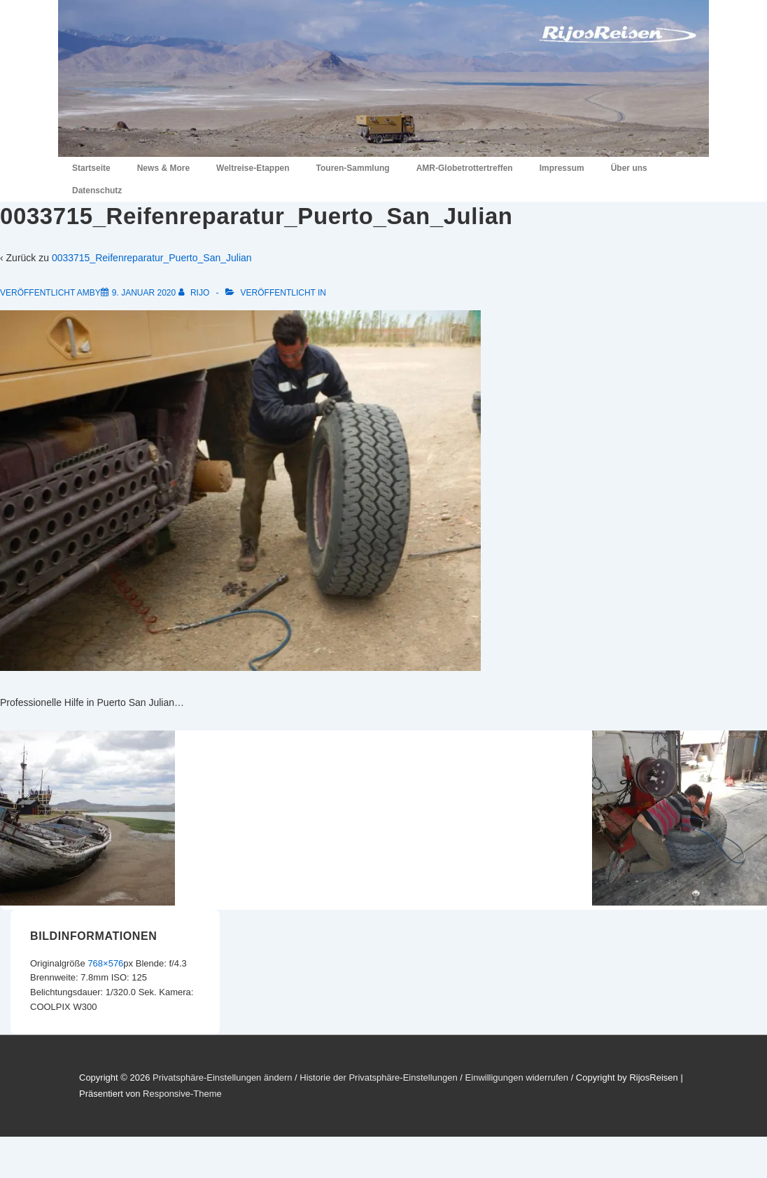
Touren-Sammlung (353, 168)
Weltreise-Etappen (252, 168)
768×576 (105, 963)
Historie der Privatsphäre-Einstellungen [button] (378, 1077)
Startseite (91, 168)
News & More (163, 168)
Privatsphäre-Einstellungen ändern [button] (222, 1077)
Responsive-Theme (182, 1093)
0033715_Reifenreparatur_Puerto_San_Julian (152, 257)
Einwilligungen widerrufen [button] (516, 1077)
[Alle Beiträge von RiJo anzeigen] (195, 293)
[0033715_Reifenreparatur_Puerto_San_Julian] (144, 293)
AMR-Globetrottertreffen (464, 168)
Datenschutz (97, 190)
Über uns (629, 168)
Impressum (562, 168)
